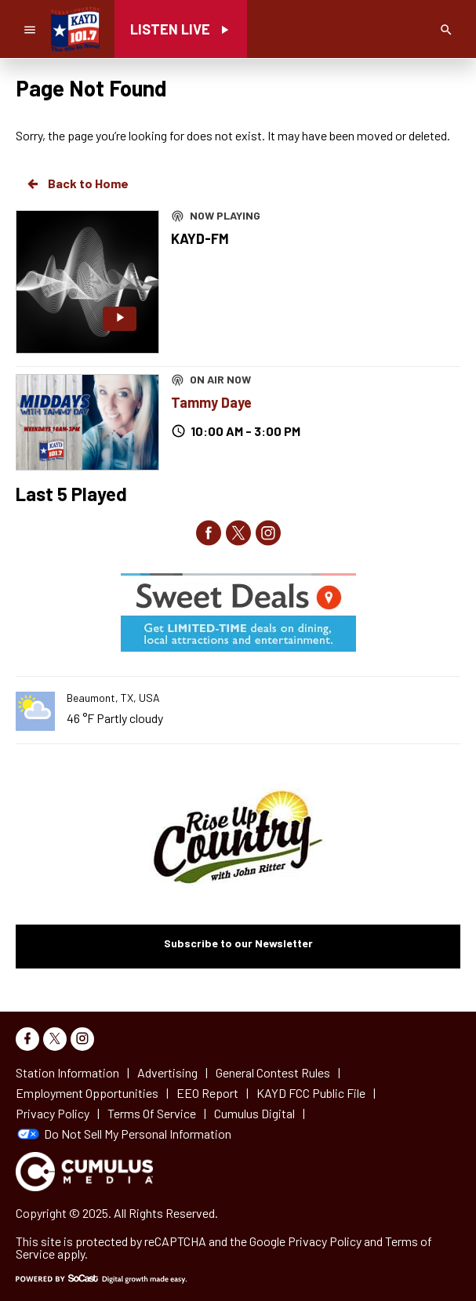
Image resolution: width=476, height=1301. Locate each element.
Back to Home (77, 183)
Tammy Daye (211, 402)
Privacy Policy (325, 1241)
